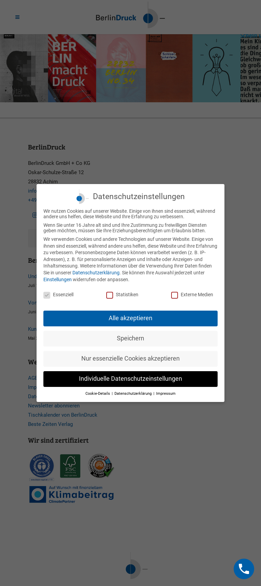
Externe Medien (192, 294)
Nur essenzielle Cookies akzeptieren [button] (130, 358)
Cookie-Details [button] (98, 393)
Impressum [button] (166, 393)
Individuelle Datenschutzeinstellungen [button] (130, 378)
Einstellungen (57, 279)
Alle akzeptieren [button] (130, 318)
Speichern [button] (130, 338)
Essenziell (58, 294)
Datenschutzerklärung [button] (133, 393)
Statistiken (122, 294)
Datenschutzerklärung (96, 272)
